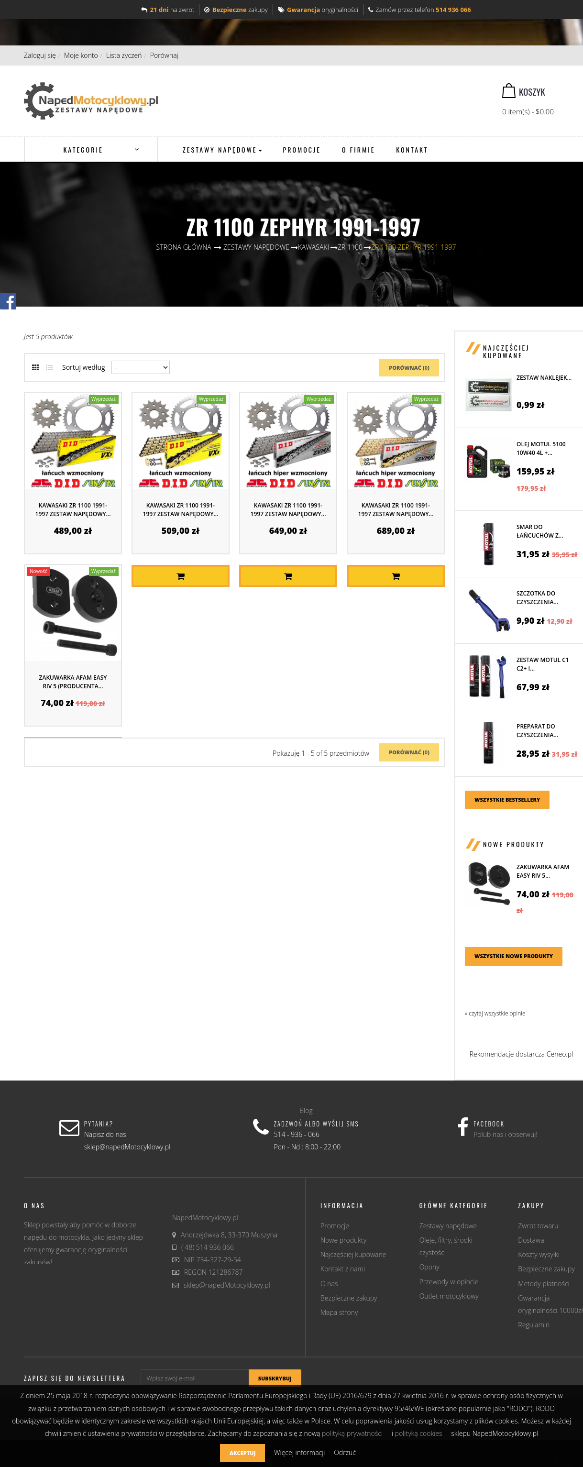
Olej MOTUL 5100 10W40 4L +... (541, 448)
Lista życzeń (124, 55)
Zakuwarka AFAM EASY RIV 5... (543, 871)
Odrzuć (345, 1452)
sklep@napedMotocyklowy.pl (227, 1285)
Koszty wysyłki (539, 1254)
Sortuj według (83, 367)
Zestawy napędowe (448, 1225)
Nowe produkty (514, 844)
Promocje (334, 1225)
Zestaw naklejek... (544, 378)
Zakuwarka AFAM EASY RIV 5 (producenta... (73, 681)
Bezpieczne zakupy (348, 1297)
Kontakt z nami (342, 1268)
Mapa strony (339, 1312)
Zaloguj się (40, 55)
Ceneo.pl (560, 1054)
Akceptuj (242, 1452)
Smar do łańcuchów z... (540, 531)
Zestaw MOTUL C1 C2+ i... (543, 664)
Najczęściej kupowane (506, 351)
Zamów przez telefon (419, 9)
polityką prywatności (352, 1433)
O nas (329, 1283)
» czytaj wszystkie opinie (495, 1013)
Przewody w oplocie (449, 1281)
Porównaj (164, 55)
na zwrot (167, 9)
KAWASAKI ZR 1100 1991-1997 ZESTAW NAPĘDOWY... (73, 509)
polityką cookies (418, 1433)
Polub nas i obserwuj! (505, 1134)
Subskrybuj (275, 1378)
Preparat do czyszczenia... (537, 730)
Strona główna (183, 247)
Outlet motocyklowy (449, 1296)
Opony (429, 1266)
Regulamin (534, 1324)
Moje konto (81, 55)
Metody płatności (543, 1283)
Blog (305, 1110)
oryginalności (318, 9)
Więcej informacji (300, 1452)
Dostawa (531, 1240)
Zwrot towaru (538, 1225)
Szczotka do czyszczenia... (537, 597)
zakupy (235, 9)
